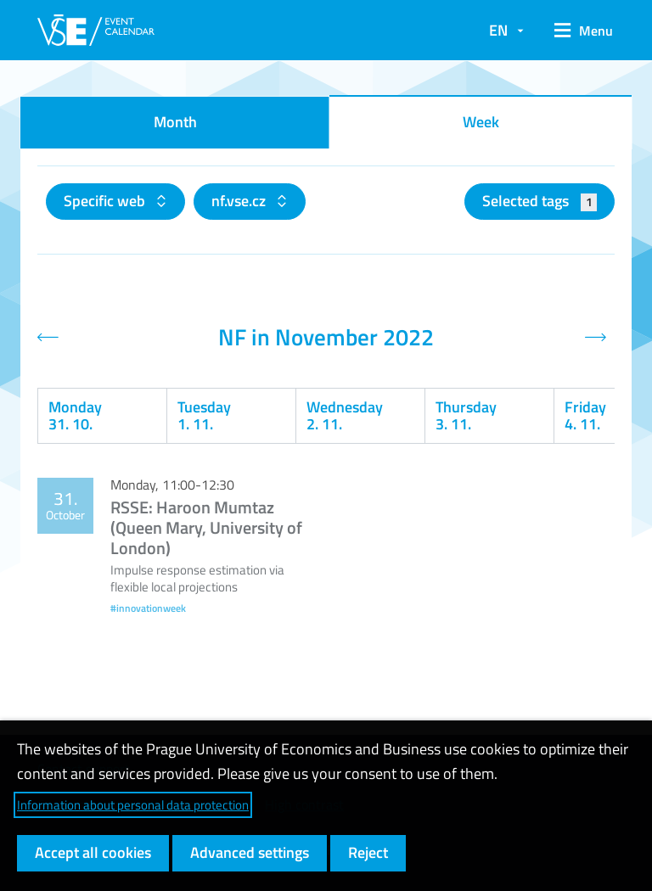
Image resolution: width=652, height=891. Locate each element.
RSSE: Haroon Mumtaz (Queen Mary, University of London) (206, 527)
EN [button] (498, 30)
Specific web (106, 200)
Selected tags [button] (539, 200)
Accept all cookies (93, 852)
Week (481, 121)
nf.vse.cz (240, 200)
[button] (578, 30)
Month (175, 121)
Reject (368, 852)
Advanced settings (249, 852)
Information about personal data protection (133, 805)
